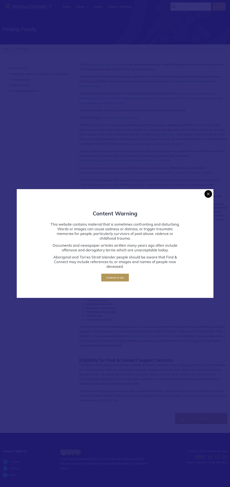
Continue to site (115, 277)
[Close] (208, 194)
